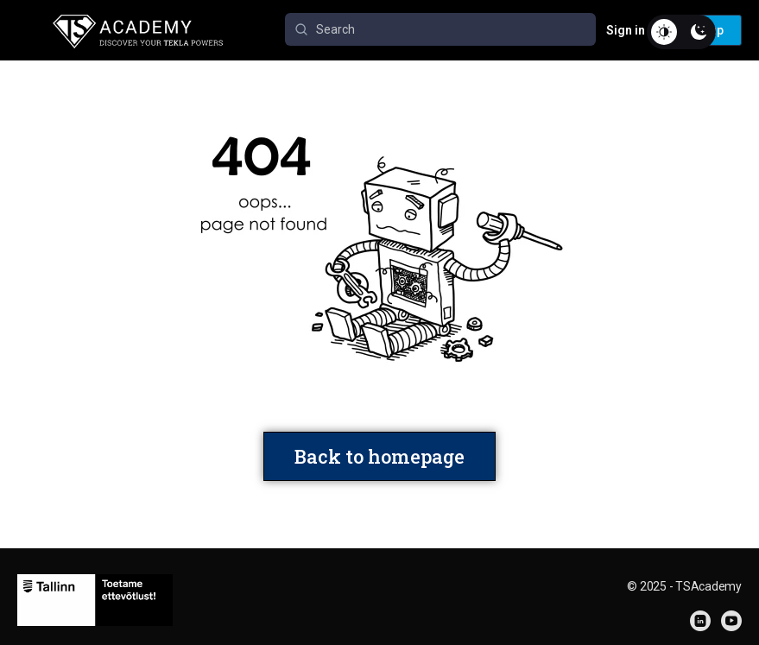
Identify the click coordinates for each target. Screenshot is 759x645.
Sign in (625, 30)
